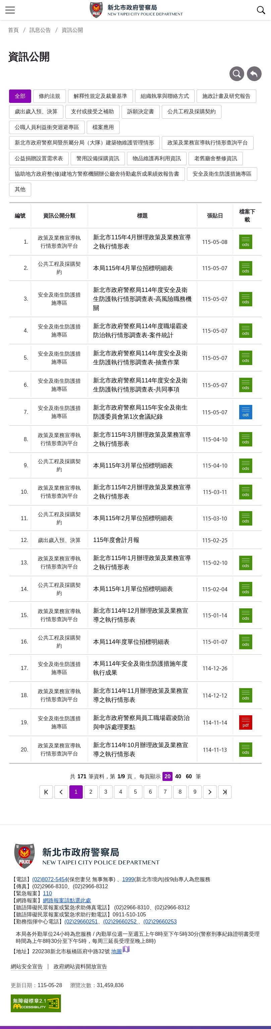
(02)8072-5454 (49, 879)
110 (47, 893)
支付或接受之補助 (92, 111)
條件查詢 (236, 69)
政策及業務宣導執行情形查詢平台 (207, 142)
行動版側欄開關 (10, 10)
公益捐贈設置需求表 (39, 158)
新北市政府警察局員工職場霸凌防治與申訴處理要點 (141, 722)
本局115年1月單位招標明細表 (133, 589)
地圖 (120, 951)
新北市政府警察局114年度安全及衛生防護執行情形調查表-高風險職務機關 (142, 299)
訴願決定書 (140, 111)
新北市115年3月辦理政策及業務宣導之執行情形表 (142, 439)
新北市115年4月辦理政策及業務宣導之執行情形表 (142, 242)
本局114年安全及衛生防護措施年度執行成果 (140, 668)
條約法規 (49, 96)
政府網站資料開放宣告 (80, 966)
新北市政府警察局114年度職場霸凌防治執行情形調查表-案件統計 (140, 331)
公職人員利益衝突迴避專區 (47, 127)
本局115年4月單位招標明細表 (133, 268)
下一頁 (209, 792)
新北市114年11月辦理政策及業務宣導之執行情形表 (140, 695)
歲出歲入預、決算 (36, 111)
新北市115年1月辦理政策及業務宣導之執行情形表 (142, 562)
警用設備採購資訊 (97, 158)
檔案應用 (103, 127)
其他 (20, 189)
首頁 (13, 30)
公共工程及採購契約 (191, 111)
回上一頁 (254, 69)
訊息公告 (40, 30)
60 (189, 776)
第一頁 (46, 792)
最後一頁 (224, 792)
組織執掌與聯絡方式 (165, 96)
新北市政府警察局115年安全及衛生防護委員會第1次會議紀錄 (140, 412)
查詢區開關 (261, 10)
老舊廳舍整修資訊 (215, 158)
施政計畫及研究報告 (226, 96)
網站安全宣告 (27, 966)
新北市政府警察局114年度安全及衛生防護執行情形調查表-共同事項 (140, 385)
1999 (128, 879)
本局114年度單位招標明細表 (131, 642)
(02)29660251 (81, 921)
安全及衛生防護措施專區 (222, 174)
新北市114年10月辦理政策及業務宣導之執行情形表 (140, 750)
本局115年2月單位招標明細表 (133, 518)
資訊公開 (72, 30)
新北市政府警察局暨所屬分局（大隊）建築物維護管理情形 (84, 142)
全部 (20, 96)
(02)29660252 (120, 921)
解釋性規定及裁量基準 (100, 96)
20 (167, 776)
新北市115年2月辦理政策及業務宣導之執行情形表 (142, 492)
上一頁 (61, 792)
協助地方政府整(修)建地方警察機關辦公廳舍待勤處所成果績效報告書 (97, 174)
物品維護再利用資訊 (157, 158)
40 (178, 776)
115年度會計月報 (116, 540)
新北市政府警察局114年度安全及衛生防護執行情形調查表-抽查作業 (140, 358)
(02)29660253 (160, 921)
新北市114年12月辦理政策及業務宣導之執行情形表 (140, 615)
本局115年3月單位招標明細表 (133, 465)
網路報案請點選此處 (67, 900)
